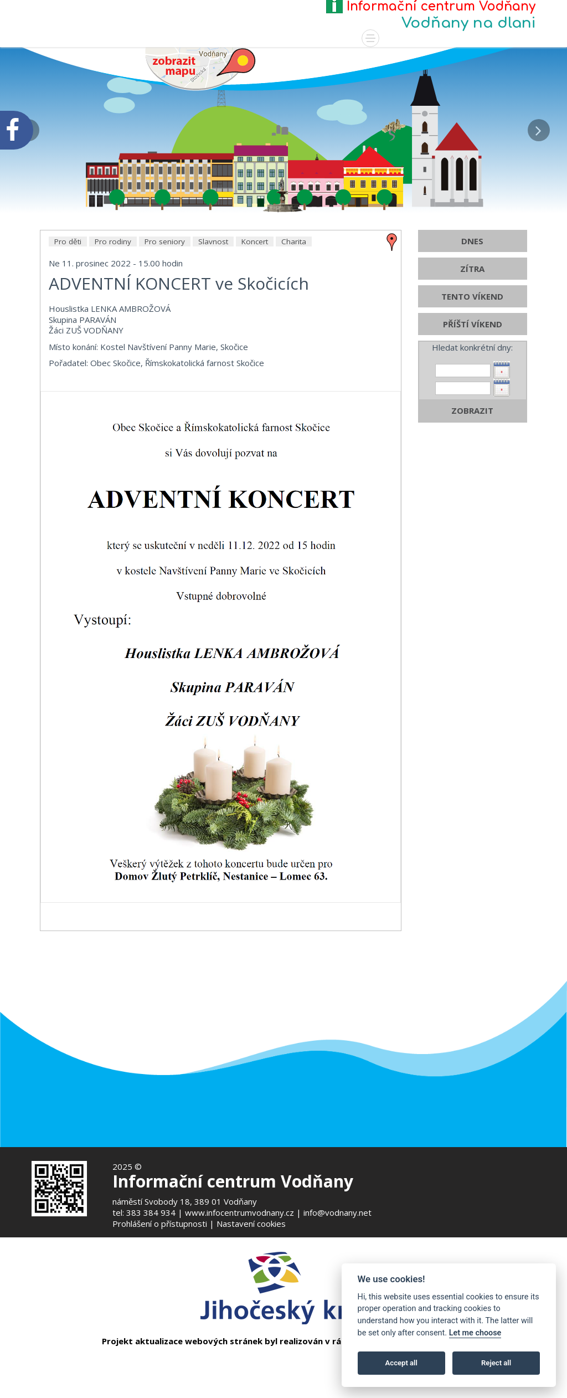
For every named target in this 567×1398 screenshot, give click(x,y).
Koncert (254, 320)
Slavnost (213, 320)
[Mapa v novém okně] (200, 67)
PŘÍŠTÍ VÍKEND (472, 402)
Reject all (496, 1363)
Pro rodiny (113, 320)
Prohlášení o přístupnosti (159, 1223)
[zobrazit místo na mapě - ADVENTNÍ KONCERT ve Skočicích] (392, 319)
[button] (539, 127)
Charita (293, 320)
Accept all (401, 1363)
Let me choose (475, 1333)
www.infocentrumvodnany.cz (239, 1212)
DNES (472, 319)
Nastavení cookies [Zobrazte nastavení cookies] (251, 1223)
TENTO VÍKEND (472, 374)
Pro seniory (165, 320)
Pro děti (67, 320)
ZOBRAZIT (472, 488)
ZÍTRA (472, 346)
